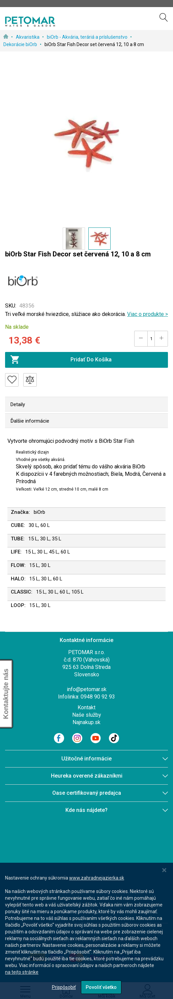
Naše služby (86, 715)
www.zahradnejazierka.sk (96, 878)
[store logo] (30, 21)
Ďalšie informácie (29, 421)
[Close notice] (164, 870)
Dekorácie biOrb (20, 44)
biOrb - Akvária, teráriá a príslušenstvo (87, 37)
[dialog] (86, 931)
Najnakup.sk (86, 722)
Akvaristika (28, 37)
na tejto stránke (21, 972)
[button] (74, 238)
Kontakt (86, 707)
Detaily (17, 404)
